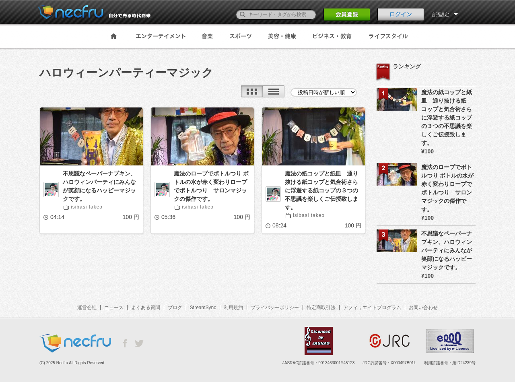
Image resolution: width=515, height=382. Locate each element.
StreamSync (203, 307)
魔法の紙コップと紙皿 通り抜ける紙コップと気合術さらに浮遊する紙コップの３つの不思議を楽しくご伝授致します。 (321, 190)
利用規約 (233, 307)
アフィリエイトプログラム (372, 307)
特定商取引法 (321, 307)
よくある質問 (145, 307)
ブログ (175, 307)
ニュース (114, 307)
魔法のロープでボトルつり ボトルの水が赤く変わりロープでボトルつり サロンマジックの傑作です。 (211, 186)
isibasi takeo (87, 207)
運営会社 (87, 307)
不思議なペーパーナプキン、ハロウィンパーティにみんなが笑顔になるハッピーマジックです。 (99, 186)
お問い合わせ (423, 307)
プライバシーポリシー (275, 307)
